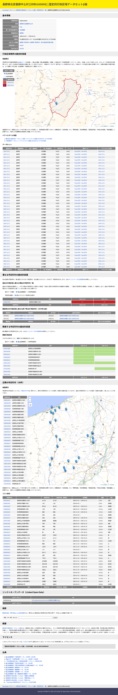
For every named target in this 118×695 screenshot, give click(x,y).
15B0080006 (6, 357)
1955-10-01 (6, 258)
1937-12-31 (6, 203)
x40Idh (22, 48)
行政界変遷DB (8, 76)
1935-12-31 (6, 197)
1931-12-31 (6, 186)
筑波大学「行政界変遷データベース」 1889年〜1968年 (22, 659)
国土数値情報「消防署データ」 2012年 (17, 672)
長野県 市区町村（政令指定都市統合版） (42, 42)
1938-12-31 (6, 206)
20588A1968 (6, 549)
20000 (21, 45)
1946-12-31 (6, 229)
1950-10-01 (6, 241)
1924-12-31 (6, 166)
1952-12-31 (6, 249)
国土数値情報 (8, 73)
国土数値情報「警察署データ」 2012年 (17, 670)
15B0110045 (6, 366)
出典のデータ (22, 62)
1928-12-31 (6, 177)
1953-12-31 (6, 252)
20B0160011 (6, 354)
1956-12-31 (6, 264)
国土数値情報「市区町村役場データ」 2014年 (19, 663)
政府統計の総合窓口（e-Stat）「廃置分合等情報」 (20, 676)
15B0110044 (6, 374)
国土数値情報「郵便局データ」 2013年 (17, 667)
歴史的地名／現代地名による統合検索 (13, 613)
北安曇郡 (22, 30)
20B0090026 (6, 552)
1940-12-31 (6, 212)
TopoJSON (77, 151)
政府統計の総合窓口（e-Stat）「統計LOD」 (18, 680)
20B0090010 (6, 532)
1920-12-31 (6, 154)
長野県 (22, 33)
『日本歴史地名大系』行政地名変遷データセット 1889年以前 (24, 661)
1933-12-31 (6, 192)
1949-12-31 (6, 238)
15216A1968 (6, 368)
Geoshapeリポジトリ (8, 10)
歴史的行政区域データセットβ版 (25, 10)
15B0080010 (6, 546)
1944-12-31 (6, 223)
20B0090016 (6, 575)
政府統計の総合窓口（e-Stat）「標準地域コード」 (20, 678)
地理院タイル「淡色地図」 (109, 126)
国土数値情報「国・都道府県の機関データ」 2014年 (21, 674)
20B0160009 (6, 351)
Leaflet (101, 126)
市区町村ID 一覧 (41, 10)
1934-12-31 (6, 194)
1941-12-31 (6, 215)
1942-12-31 (6, 217)
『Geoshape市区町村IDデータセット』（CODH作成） (21, 682)
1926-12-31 (6, 171)
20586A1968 (6, 523)
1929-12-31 (6, 180)
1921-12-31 (6, 157)
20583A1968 (6, 572)
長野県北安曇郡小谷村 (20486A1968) (69, 316)
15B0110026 (6, 363)
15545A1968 (6, 561)
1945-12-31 (6, 226)
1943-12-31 (6, 220)
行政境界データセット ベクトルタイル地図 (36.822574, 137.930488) (26, 141)
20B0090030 (6, 538)
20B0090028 (6, 578)
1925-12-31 (6, 168)
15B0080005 (6, 541)
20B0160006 (6, 526)
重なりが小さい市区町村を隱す (24, 295)
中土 (21, 27)
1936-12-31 (6, 200)
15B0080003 (6, 558)
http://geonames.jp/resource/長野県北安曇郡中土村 (46, 600)
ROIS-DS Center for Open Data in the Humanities (65, 691)
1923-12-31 (6, 163)
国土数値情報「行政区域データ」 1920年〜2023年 (21, 657)
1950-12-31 (6, 243)
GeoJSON (84, 151)
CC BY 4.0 (26, 642)
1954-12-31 (6, 255)
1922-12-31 (6, 160)
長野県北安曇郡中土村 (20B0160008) (24, 316)
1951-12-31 (6, 246)
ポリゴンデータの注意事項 (76, 279)
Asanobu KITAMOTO (44, 691)
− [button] (17, 74)
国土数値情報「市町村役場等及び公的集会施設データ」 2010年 (24, 665)
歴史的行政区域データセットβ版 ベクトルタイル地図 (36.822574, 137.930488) (29, 139)
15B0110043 (6, 371)
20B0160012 (6, 518)
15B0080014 (6, 529)
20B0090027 (6, 555)
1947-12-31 (6, 232)
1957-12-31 (6, 267)
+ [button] (17, 71)
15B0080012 (6, 360)
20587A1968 (6, 348)
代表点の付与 (25, 391)
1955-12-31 (6, 261)
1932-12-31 (6, 189)
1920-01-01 (6, 151)
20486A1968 (6, 302)
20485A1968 (6, 515)
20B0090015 (6, 581)
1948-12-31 (6, 235)
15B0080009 (6, 509)
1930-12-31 (6, 183)
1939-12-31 (6, 209)
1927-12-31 (6, 174)
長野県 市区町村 (24, 42)
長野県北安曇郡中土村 (26, 24)
